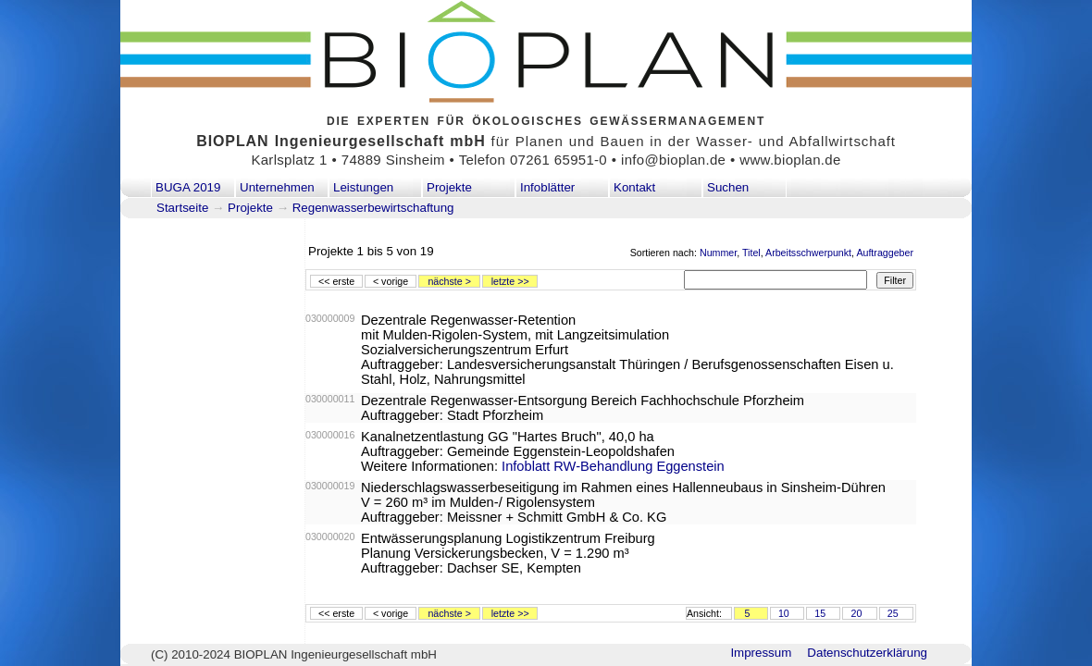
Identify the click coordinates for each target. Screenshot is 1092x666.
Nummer (718, 252)
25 (893, 613)
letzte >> (510, 281)
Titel (751, 252)
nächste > (449, 281)
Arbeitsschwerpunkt (808, 252)
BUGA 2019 (187, 187)
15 (819, 613)
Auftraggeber (884, 252)
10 (783, 613)
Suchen (728, 187)
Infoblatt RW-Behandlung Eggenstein (613, 466)
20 (856, 613)
